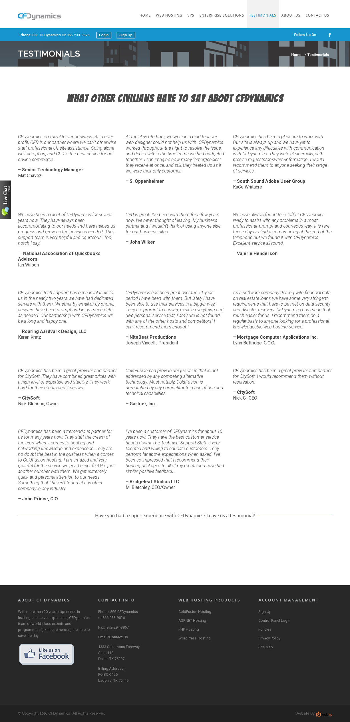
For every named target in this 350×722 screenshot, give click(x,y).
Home (145, 15)
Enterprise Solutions (221, 15)
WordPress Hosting (194, 638)
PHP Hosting (188, 629)
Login (103, 35)
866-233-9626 (113, 617)
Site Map (265, 647)
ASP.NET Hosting (192, 620)
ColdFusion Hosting (194, 611)
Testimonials (262, 15)
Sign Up (125, 35)
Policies (264, 629)
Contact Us (317, 15)
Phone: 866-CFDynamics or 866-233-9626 (54, 35)
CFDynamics (59, 713)
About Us (290, 15)
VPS (190, 15)
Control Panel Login (274, 620)
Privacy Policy (269, 638)
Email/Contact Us (113, 637)
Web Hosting (169, 15)
